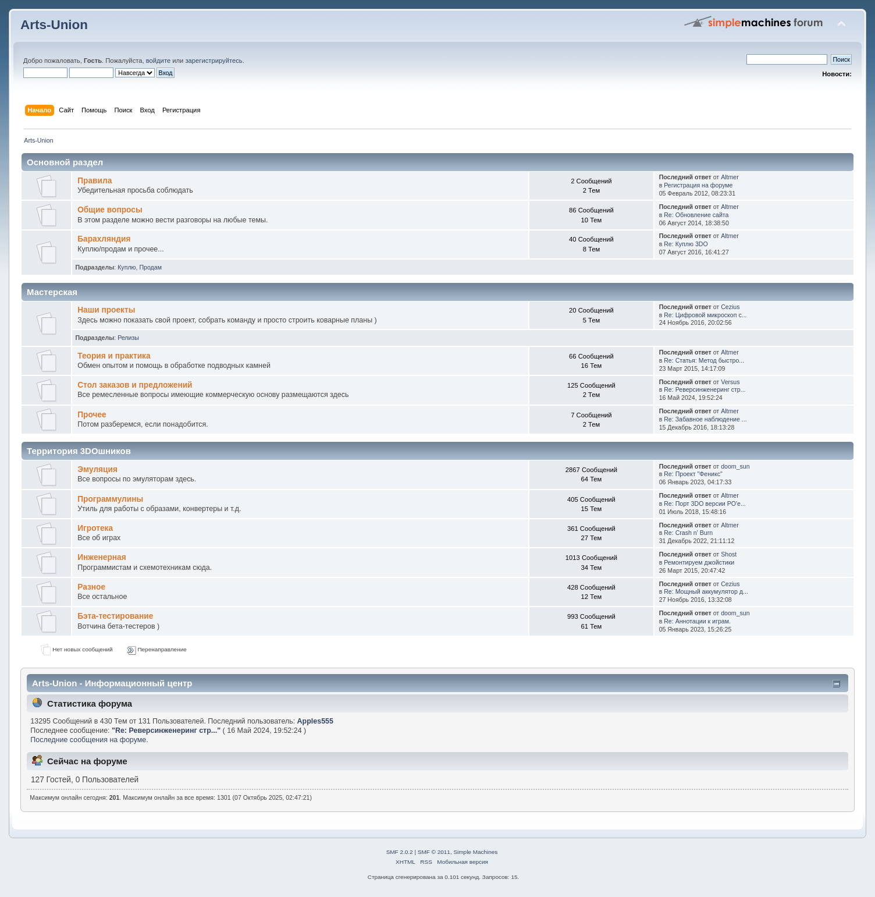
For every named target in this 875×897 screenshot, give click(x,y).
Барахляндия (103, 239)
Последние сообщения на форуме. (89, 740)
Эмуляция (97, 469)
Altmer (730, 176)
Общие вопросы (109, 209)
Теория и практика (113, 356)
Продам (150, 267)
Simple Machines (475, 852)
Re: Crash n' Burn (688, 532)
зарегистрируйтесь (213, 60)
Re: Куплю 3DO (686, 243)
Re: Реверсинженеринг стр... (704, 389)
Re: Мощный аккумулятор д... (706, 591)
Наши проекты (106, 310)
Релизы (128, 337)
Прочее (91, 414)
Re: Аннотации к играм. (697, 621)
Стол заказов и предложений (134, 385)
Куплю (127, 267)
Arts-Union (54, 24)
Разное (91, 587)
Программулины (110, 499)
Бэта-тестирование (115, 616)
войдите (158, 60)
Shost (729, 554)
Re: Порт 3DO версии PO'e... (705, 503)
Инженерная (101, 557)
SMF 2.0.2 (399, 852)
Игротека (95, 528)
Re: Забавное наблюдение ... (705, 419)
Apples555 (315, 721)
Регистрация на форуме (698, 185)
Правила (94, 180)
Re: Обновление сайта (696, 214)
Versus (730, 381)
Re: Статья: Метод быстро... (704, 360)
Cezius (730, 306)
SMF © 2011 (434, 852)
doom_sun (735, 466)
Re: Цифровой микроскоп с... (705, 314)
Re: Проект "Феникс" (693, 473)
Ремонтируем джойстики (699, 562)
